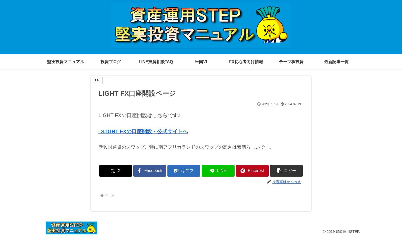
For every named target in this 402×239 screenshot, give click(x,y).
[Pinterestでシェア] (252, 171)
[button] (286, 171)
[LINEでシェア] (218, 171)
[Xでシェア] (115, 171)
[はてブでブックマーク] (183, 171)
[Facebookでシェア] (149, 171)
